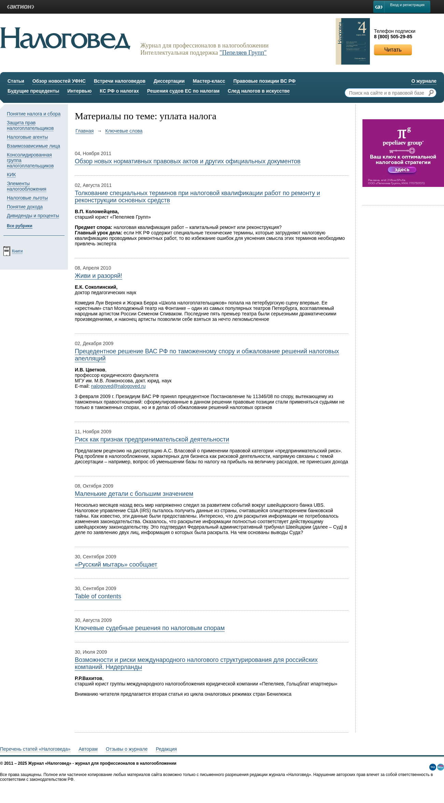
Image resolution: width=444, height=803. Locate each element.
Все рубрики (19, 225)
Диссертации (169, 81)
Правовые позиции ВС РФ (264, 81)
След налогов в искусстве (259, 91)
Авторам (88, 749)
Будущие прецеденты (33, 91)
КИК (11, 174)
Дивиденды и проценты (33, 215)
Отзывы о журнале (127, 749)
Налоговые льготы (27, 198)
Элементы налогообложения (26, 186)
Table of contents (98, 596)
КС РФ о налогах (119, 91)
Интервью (79, 91)
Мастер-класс (209, 81)
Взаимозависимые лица (33, 146)
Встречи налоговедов (119, 81)
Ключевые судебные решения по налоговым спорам (150, 628)
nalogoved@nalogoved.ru (118, 386)
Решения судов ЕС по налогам (183, 91)
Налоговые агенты (27, 137)
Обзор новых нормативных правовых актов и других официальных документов (188, 161)
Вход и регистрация (407, 5)
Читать (393, 50)
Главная (84, 131)
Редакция (166, 749)
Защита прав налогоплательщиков (30, 125)
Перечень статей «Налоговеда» (35, 749)
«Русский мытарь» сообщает (116, 564)
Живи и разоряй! (98, 275)
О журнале (423, 81)
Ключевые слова (123, 131)
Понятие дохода (25, 206)
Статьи (16, 81)
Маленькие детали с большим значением (134, 493)
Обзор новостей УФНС (59, 81)
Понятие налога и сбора (33, 114)
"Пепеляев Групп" (243, 52)
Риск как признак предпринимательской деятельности (152, 439)
